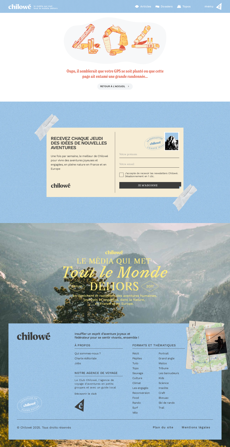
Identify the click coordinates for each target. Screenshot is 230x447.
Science (164, 383)
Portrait (164, 353)
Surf (135, 407)
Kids (161, 378)
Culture (137, 378)
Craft (162, 393)
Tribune (163, 368)
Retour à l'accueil (113, 86)
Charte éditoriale (85, 358)
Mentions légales (196, 427)
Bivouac (164, 397)
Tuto (135, 363)
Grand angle (166, 358)
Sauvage (137, 373)
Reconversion (141, 393)
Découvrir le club (86, 393)
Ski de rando (167, 402)
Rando (136, 402)
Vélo (135, 412)
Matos (163, 363)
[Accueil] (19, 6)
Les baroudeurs (169, 373)
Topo (135, 368)
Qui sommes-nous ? (88, 353)
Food (135, 397)
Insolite (163, 388)
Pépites (137, 358)
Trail (161, 407)
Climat (136, 383)
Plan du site (163, 427)
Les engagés (140, 388)
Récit (135, 353)
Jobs (78, 363)
